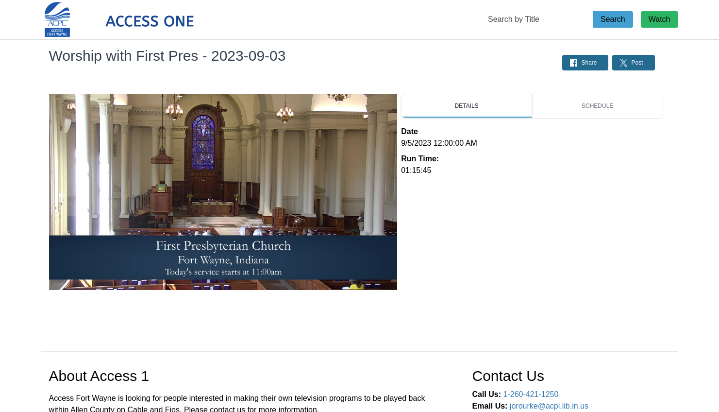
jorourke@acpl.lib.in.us (549, 406)
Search (613, 19)
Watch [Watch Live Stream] (659, 19)
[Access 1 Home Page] (138, 19)
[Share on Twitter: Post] (633, 62)
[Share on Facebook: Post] (585, 62)
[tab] (466, 106)
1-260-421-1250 (531, 394)
